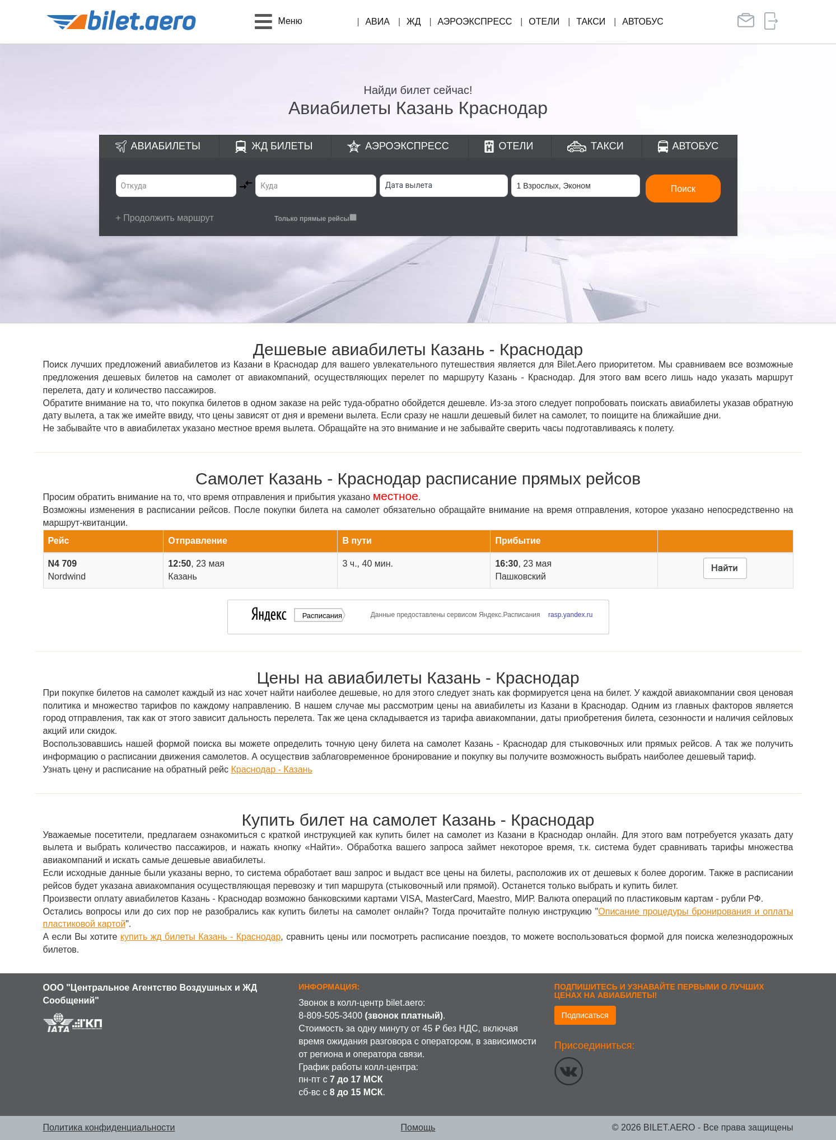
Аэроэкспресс (475, 21)
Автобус (643, 21)
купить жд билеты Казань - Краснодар (200, 936)
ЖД (414, 21)
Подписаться (585, 1015)
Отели (544, 21)
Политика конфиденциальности (109, 1127)
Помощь (418, 1127)
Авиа (377, 21)
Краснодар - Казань (271, 769)
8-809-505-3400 (330, 1015)
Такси (590, 21)
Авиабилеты (165, 146)
